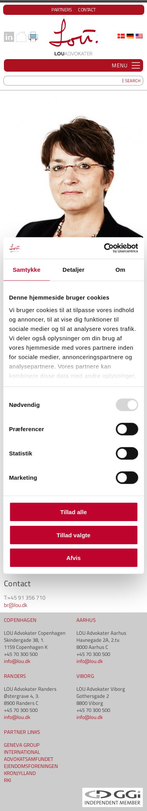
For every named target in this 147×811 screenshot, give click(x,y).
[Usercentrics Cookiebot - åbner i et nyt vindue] (104, 248)
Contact (87, 9)
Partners (61, 9)
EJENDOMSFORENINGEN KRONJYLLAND (31, 769)
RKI (7, 780)
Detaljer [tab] (74, 269)
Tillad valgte (73, 534)
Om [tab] (120, 269)
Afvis (73, 558)
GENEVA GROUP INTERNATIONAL (22, 748)
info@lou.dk (17, 661)
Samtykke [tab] (26, 269)
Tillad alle (73, 512)
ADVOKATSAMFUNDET (28, 759)
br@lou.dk (15, 605)
